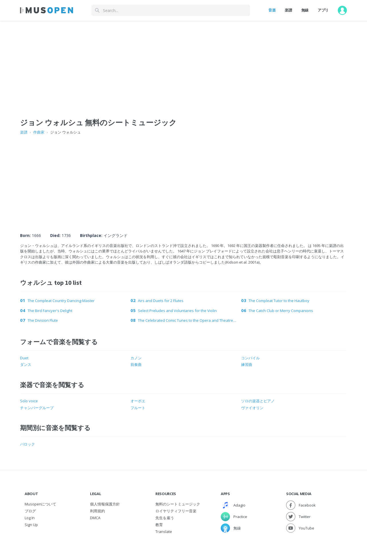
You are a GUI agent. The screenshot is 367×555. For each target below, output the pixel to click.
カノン (136, 357)
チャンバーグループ (37, 407)
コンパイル (250, 357)
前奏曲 (136, 364)
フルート (137, 407)
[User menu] (342, 10)
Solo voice (29, 400)
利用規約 (97, 510)
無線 (305, 10)
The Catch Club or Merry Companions (281, 310)
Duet (24, 357)
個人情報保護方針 (105, 504)
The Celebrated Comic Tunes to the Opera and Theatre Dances (187, 320)
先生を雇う (164, 517)
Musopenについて (40, 504)
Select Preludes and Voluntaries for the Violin (177, 310)
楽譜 (288, 10)
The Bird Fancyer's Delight (50, 310)
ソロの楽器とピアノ (258, 400)
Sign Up (31, 524)
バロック (27, 444)
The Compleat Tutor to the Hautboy (279, 300)
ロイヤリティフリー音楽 (175, 510)
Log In (30, 517)
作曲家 (38, 132)
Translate (163, 531)
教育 (159, 524)
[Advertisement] (183, 178)
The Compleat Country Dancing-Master (61, 300)
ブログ (30, 510)
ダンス (25, 364)
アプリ (323, 10)
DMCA (95, 517)
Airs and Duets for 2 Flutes (161, 300)
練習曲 (246, 364)
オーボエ (137, 400)
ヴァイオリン (252, 407)
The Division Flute (43, 320)
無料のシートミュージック (177, 504)
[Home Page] (46, 10)
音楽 (272, 10)
